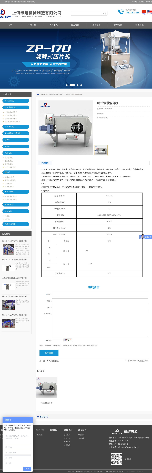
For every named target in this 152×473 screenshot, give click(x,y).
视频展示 (97, 25)
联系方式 (81, 435)
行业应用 (75, 25)
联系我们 (140, 25)
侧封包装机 (9, 161)
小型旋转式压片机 (11, 112)
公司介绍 (32, 25)
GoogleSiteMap (129, 471)
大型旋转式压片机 (11, 118)
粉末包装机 (9, 158)
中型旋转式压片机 (11, 115)
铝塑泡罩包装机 (10, 167)
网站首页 (52, 94)
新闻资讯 (118, 25)
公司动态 (67, 445)
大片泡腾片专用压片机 (12, 122)
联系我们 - (142, 2)
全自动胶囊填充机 (11, 196)
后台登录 (139, 471)
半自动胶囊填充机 (11, 199)
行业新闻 (67, 435)
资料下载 (67, 438)
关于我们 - (135, 2)
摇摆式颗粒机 (9, 186)
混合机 (68, 94)
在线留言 (149, 2)
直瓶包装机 (9, 164)
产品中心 (53, 25)
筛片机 (7, 216)
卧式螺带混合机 (46, 403)
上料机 (7, 219)
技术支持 (67, 442)
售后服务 (81, 438)
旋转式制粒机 (9, 177)
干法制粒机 (9, 183)
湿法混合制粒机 (10, 180)
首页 (10, 25)
